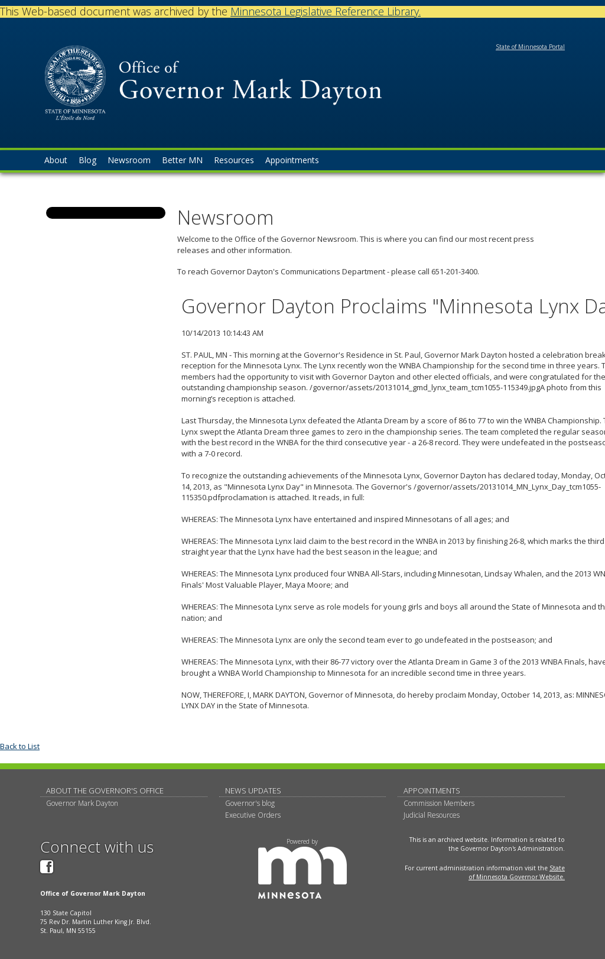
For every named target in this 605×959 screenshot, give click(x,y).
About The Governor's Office (105, 790)
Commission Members (439, 803)
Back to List (20, 746)
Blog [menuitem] (87, 160)
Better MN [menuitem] (182, 160)
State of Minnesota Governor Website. (517, 872)
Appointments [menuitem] (292, 160)
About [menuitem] (55, 160)
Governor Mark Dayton (82, 803)
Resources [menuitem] (234, 160)
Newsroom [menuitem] (129, 160)
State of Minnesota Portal (530, 47)
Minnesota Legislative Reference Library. (325, 11)
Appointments (432, 790)
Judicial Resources (432, 815)
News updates (253, 790)
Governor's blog (250, 803)
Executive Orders (253, 815)
